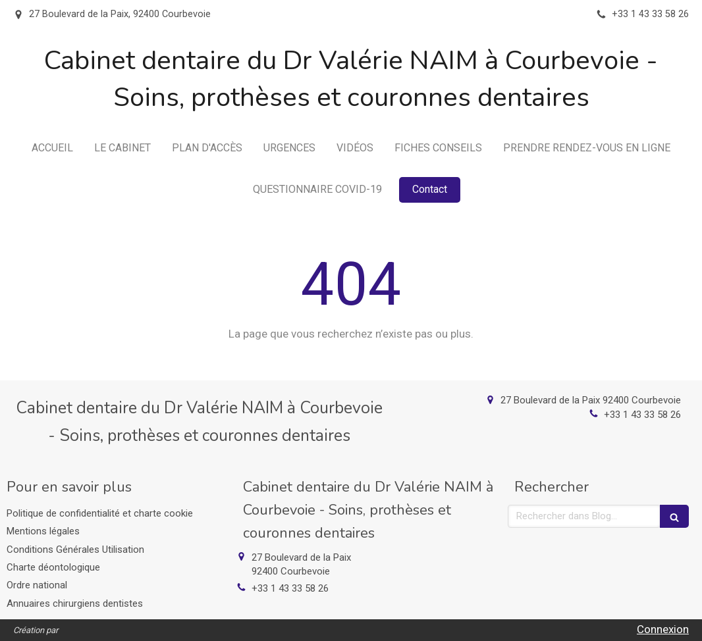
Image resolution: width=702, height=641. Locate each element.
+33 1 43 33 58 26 (642, 415)
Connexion (663, 629)
